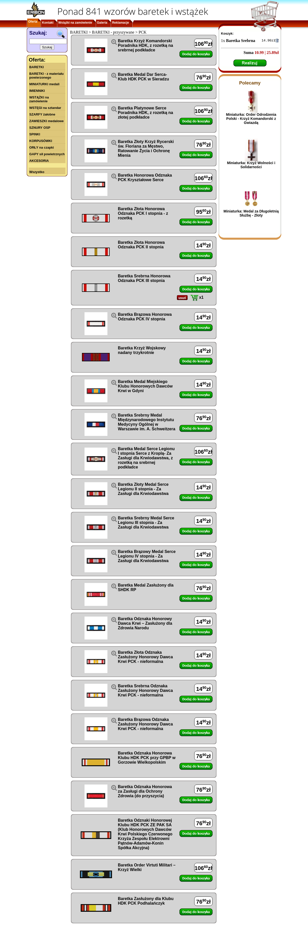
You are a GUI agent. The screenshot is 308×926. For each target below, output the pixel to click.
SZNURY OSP (39, 128)
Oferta (32, 21)
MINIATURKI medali (44, 84)
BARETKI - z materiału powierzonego (46, 75)
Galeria (102, 22)
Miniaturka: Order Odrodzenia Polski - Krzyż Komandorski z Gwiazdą (251, 119)
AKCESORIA (39, 161)
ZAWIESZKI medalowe (46, 121)
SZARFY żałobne (42, 114)
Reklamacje (120, 22)
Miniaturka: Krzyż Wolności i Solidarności (251, 166)
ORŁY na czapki (41, 147)
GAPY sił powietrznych (47, 154)
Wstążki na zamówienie (75, 22)
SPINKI (34, 134)
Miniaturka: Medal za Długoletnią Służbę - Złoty (251, 214)
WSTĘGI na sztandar (45, 108)
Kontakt (47, 22)
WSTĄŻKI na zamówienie (39, 99)
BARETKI (36, 67)
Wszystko (36, 172)
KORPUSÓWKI (40, 141)
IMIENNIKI (37, 91)
